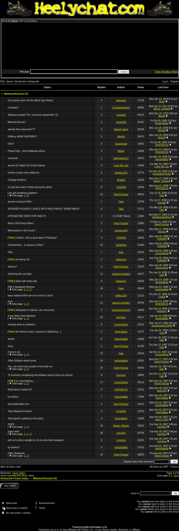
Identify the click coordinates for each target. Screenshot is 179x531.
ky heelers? (14, 447)
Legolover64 (121, 230)
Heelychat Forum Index (14, 478)
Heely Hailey (18, 473)
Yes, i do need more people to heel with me (30, 366)
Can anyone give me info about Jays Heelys (30, 100)
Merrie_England (162, 109)
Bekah (161, 116)
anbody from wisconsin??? (21, 129)
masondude (121, 143)
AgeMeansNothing (161, 217)
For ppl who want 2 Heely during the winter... (31, 187)
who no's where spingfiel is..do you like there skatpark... (36, 440)
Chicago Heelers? (17, 180)
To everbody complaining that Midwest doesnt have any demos (40, 375)
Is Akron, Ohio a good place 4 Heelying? (36, 237)
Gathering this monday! (20, 274)
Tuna (161, 333)
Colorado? (13, 107)
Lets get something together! (22, 193)
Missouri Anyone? (17, 122)
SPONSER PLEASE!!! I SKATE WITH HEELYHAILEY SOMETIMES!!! (44, 209)
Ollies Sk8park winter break (22, 360)
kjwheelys (121, 259)
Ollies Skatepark (16, 453)
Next (176, 475)
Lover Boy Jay (121, 165)
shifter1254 (121, 295)
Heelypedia (33, 81)
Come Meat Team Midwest (21, 316)
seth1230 (162, 390)
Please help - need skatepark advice (26, 151)
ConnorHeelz (162, 253)
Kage (121, 288)
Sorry (10, 346)
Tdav (121, 201)
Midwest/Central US (16, 93)
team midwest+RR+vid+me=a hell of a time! (30, 295)
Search (10, 81)
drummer (121, 317)
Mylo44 (161, 130)
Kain (161, 195)
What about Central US (20, 389)
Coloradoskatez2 (121, 107)
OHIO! (11, 424)
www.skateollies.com (18, 404)
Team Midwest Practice (20, 411)
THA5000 (121, 187)
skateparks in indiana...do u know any (34, 310)
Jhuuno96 (121, 122)
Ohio (10, 252)
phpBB (85, 527)
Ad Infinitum (97, 527)
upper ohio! (13, 431)
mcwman (121, 115)
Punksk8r (121, 411)
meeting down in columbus (21, 324)
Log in (165, 81)
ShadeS (121, 180)
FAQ (2, 81)
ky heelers (13, 397)
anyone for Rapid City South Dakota (26, 165)
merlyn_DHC (162, 419)
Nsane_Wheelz (121, 425)
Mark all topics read (10, 466)
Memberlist (20, 81)
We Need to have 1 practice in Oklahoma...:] (38, 331)
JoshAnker (121, 245)
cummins (161, 427)
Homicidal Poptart (162, 174)
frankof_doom (121, 129)
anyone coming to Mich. (20, 201)
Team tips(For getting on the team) (25, 418)
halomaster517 (121, 158)
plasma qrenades (121, 274)
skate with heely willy (26, 281)
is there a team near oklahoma (23, 172)
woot (10, 301)
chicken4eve (162, 268)
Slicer (162, 101)
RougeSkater (162, 123)
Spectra (162, 231)
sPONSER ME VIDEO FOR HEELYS (27, 216)
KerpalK (162, 202)
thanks (11, 339)
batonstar (121, 100)
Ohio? (11, 143)
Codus (161, 296)
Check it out (14, 352)
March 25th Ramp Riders (21, 223)
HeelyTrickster (121, 194)
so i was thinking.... (25, 381)
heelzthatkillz (162, 159)
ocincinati (12, 158)
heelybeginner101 (121, 310)
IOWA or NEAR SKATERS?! (22, 136)
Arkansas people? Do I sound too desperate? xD (33, 115)
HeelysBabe (121, 331)
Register (174, 81)
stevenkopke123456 (161, 325)
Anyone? (12, 266)
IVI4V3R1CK (162, 145)
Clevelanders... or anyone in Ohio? (26, 245)
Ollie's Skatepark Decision (21, 287)
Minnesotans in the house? (22, 230)
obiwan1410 (121, 172)
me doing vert (22, 259)
